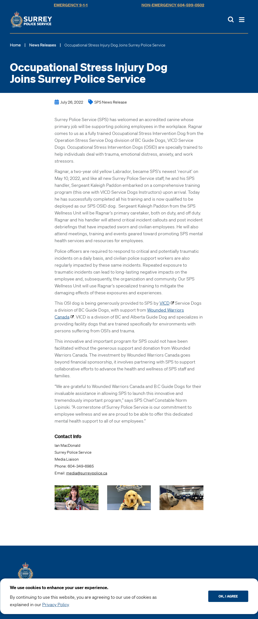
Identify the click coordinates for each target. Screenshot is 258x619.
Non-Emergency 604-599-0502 (172, 4)
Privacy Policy (55, 604)
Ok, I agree (228, 596)
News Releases (42, 45)
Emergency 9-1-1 (71, 4)
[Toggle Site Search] (230, 19)
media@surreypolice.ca (86, 472)
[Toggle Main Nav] (241, 20)
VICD (164, 303)
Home (15, 45)
